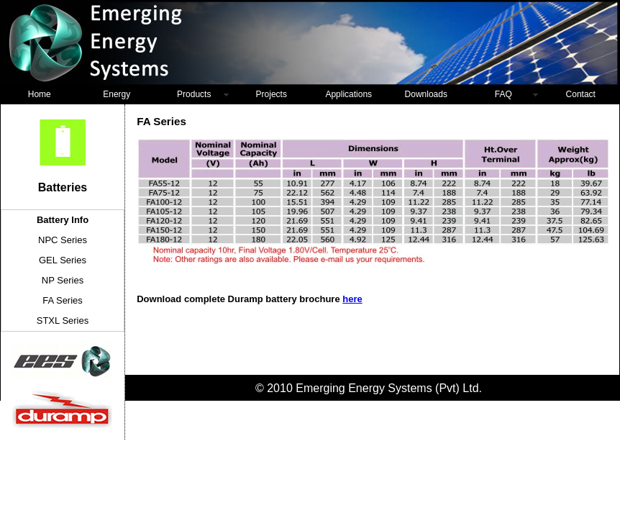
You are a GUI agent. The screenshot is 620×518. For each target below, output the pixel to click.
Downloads (426, 94)
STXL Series (63, 320)
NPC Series (62, 240)
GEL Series (62, 260)
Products (194, 94)
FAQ (503, 94)
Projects (271, 94)
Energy (116, 94)
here (352, 299)
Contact (581, 94)
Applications (348, 94)
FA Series (62, 300)
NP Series (62, 280)
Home (39, 94)
